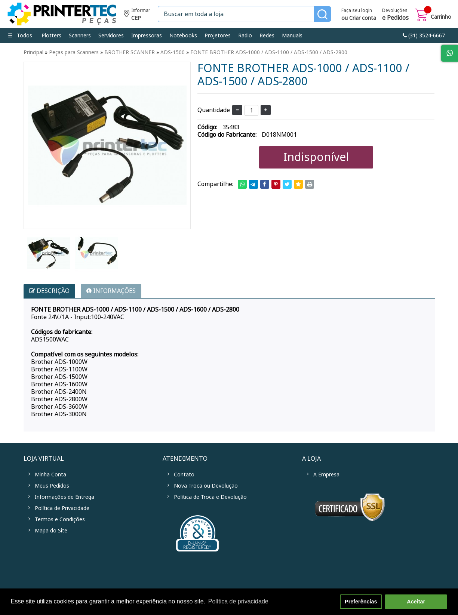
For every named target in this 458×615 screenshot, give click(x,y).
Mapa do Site (51, 530)
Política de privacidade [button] (238, 601)
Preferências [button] (361, 602)
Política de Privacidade (62, 508)
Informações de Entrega (64, 497)
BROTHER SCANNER (129, 52)
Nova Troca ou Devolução (206, 485)
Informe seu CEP (137, 15)
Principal (33, 52)
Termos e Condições (60, 519)
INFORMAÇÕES (111, 291)
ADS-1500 (172, 52)
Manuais (292, 35)
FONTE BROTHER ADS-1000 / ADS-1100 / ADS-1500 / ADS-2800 (268, 52)
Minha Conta (50, 474)
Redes (266, 35)
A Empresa (326, 474)
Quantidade (213, 110)
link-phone (424, 35)
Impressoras (146, 35)
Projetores (218, 35)
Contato (184, 474)
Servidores (111, 35)
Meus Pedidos (52, 485)
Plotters (51, 35)
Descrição (49, 291)
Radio (245, 35)
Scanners (80, 35)
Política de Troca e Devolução (210, 497)
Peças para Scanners (74, 52)
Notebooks (183, 35)
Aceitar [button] (416, 602)
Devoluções (395, 15)
